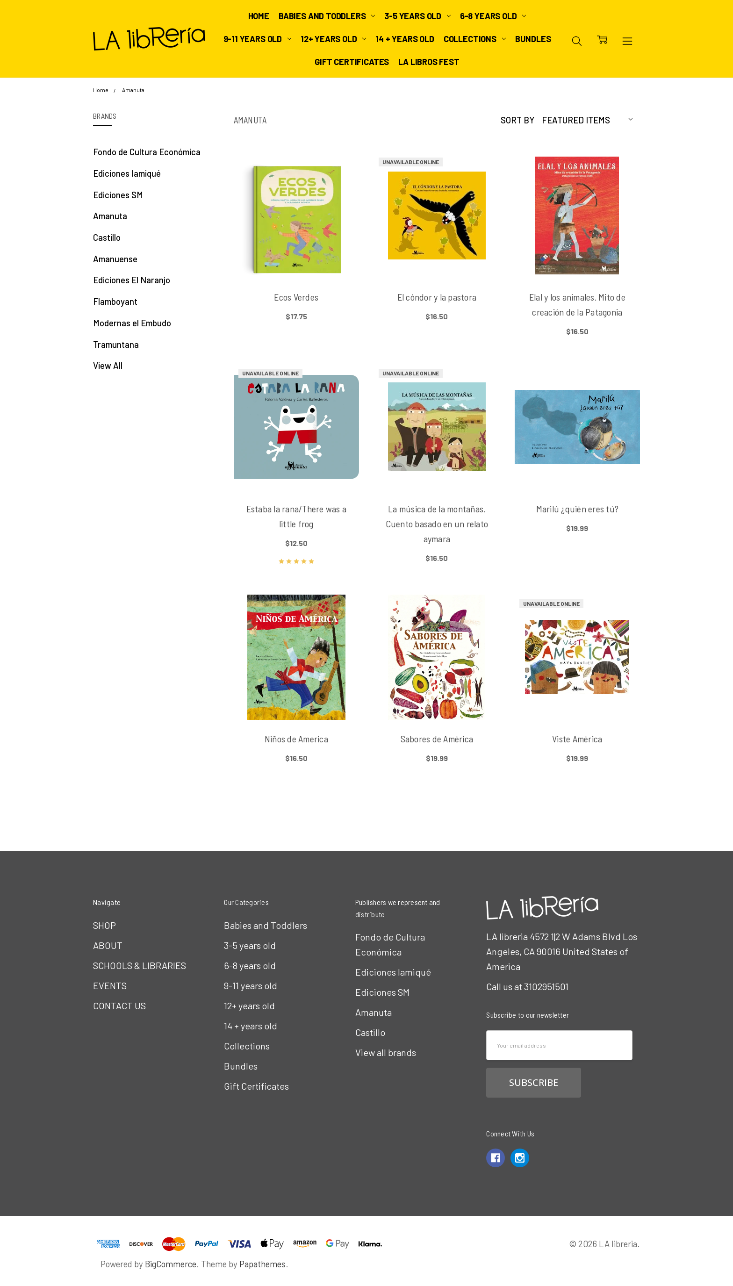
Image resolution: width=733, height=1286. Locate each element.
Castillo (107, 237)
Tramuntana (116, 344)
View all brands (385, 1052)
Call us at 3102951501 (527, 986)
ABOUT (107, 945)
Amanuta (110, 215)
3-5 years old (417, 16)
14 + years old (404, 39)
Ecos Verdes (296, 296)
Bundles (533, 39)
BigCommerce (170, 1263)
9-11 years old (257, 39)
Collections (475, 39)
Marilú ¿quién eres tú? (577, 508)
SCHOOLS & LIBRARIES (139, 965)
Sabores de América (437, 738)
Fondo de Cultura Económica (147, 151)
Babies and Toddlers (327, 16)
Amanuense (115, 258)
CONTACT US (119, 1005)
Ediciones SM (118, 194)
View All (107, 365)
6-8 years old (493, 16)
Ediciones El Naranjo (131, 279)
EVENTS (110, 985)
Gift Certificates (352, 62)
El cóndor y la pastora (437, 296)
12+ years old (333, 39)
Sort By (517, 120)
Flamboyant (115, 301)
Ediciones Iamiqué (127, 173)
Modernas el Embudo (132, 322)
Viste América (577, 738)
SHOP (104, 925)
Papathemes (262, 1263)
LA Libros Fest (428, 62)
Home (258, 16)
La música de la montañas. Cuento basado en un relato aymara (437, 523)
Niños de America (296, 738)
